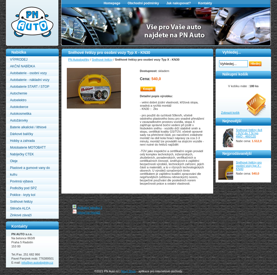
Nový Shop (128, 271)
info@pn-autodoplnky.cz (37, 262)
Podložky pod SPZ (23, 188)
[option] (166, 26)
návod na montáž (88, 212)
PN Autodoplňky (16, 1)
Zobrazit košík (230, 112)
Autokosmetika (20, 114)
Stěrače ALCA (20, 208)
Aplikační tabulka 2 (89, 207)
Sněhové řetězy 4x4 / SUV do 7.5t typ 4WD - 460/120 (249, 133)
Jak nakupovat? (178, 3)
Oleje (14, 161)
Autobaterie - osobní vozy (28, 73)
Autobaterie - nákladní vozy (29, 80)
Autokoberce (19, 107)
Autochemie (18, 93)
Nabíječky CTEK (22, 154)
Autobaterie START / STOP (29, 87)
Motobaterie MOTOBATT (28, 147)
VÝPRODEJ (19, 59)
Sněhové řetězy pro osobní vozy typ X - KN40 (249, 166)
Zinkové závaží (21, 215)
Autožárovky (19, 120)
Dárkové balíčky (21, 134)
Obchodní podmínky (143, 3)
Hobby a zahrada (22, 141)
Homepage (112, 3)
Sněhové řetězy (21, 202)
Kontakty (205, 3)
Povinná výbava (21, 181)
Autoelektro (18, 100)
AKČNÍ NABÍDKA (22, 66)
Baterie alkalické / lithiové (28, 127)
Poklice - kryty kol (22, 195)
